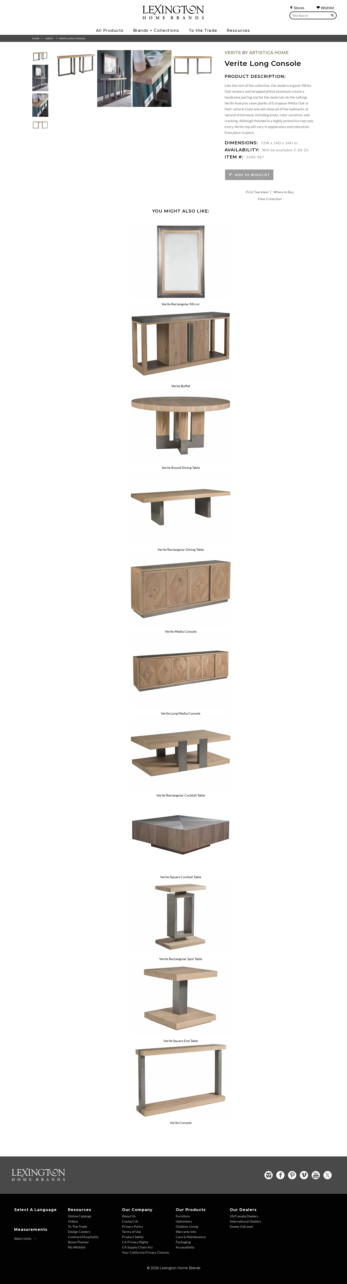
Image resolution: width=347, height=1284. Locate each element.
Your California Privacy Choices (145, 1252)
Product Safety (133, 1237)
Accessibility (185, 1247)
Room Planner (78, 1242)
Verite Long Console (72, 38)
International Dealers (245, 1221)
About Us (129, 1216)
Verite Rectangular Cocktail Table (180, 795)
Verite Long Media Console (180, 713)
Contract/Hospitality (83, 1237)
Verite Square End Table (180, 1041)
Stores (296, 7)
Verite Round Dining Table (181, 468)
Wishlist (325, 7)
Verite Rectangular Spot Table (180, 959)
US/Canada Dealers (244, 1216)
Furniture (183, 1216)
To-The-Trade (77, 1226)
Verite (49, 38)
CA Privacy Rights (135, 1242)
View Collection (270, 199)
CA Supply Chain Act (137, 1247)
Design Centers (79, 1232)
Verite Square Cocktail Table (180, 877)
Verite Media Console (180, 631)
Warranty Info (186, 1232)
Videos (73, 1221)
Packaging (183, 1242)
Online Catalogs (79, 1216)
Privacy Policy (132, 1226)
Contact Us (130, 1221)
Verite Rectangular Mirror (181, 304)
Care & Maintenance (191, 1237)
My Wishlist (76, 1247)
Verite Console (181, 1123)
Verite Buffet (180, 386)
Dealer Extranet (241, 1226)
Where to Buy (283, 192)
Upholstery (184, 1221)
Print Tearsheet (257, 192)
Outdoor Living (187, 1226)
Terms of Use (131, 1232)
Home (35, 38)
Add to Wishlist (251, 175)
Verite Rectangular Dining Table (181, 549)
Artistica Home (268, 52)
